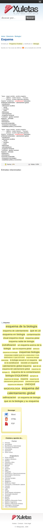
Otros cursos (9, 452)
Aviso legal (27, 523)
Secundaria (8, 444)
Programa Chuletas (15, 44)
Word (10, 414)
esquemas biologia (29, 352)
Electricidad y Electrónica (12, 475)
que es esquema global (22, 349)
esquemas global (32, 338)
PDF (10, 424)
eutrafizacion (9, 345)
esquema (24, 379)
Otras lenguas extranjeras (13, 492)
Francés (7, 486)
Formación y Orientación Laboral (15, 484)
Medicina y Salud (10, 483)
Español (7, 488)
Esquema (7, 39)
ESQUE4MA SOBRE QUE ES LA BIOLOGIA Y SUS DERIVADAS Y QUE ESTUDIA (21, 356)
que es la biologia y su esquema (21, 401)
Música (7, 497)
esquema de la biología (21, 326)
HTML (10, 419)
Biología (18, 36)
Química (7, 468)
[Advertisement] (21, 28)
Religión (7, 499)
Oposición (8, 451)
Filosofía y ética (9, 462)
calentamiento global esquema (17, 366)
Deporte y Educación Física (13, 500)
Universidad (8, 449)
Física (6, 467)
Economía (8, 476)
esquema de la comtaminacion (25, 372)
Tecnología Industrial (11, 494)
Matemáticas (9, 464)
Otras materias (9, 457)
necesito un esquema (29, 363)
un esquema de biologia (29, 397)
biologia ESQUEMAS (17, 375)
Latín (6, 489)
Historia (7, 461)
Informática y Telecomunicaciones (15, 473)
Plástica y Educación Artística (14, 503)
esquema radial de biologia (21, 341)
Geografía (8, 472)
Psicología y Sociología (12, 505)
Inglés (6, 470)
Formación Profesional (12, 447)
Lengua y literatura (10, 459)
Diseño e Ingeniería (11, 502)
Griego (7, 491)
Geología (7, 495)
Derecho (7, 480)
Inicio (3, 36)
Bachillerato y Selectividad (13, 446)
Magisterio (8, 481)
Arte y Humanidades (11, 507)
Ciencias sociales (10, 478)
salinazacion (9, 397)
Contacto (20, 523)
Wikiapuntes (20, 527)
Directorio (10, 36)
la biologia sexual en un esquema (23, 360)
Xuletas (14, 523)
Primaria (7, 443)
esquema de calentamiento (15, 331)
